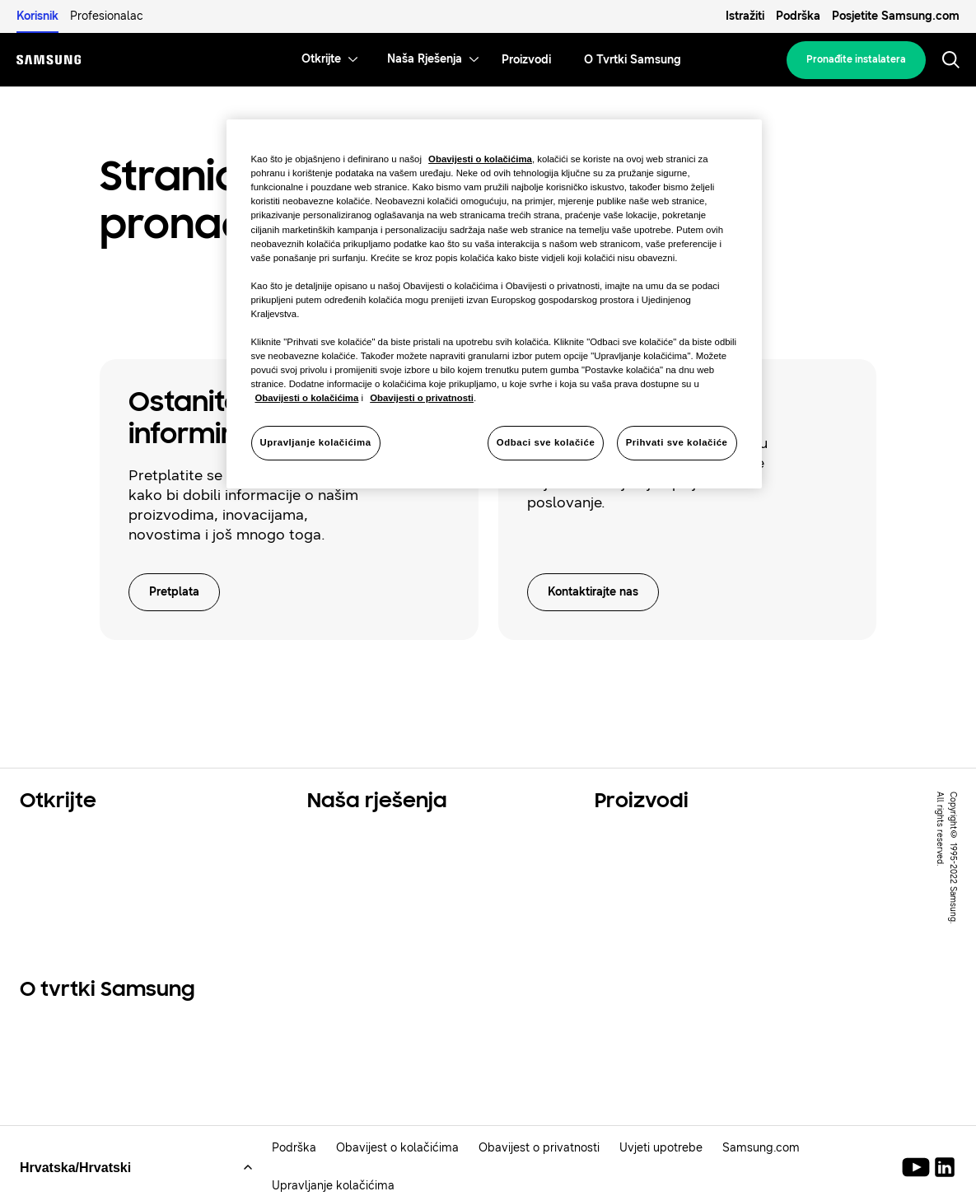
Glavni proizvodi (651, 838)
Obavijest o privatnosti (539, 1150)
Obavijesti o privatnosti (422, 398)
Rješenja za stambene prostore (126, 838)
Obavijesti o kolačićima (480, 159)
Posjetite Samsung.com (896, 16)
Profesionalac (106, 16)
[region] (494, 303)
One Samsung (67, 899)
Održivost (53, 879)
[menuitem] (321, 59)
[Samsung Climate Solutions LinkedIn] (944, 1169)
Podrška (798, 16)
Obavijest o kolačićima (397, 1150)
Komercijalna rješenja (93, 858)
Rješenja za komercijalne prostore (423, 858)
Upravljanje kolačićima (333, 1188)
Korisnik (37, 16)
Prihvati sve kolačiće (677, 442)
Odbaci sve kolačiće (546, 442)
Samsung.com (761, 1150)
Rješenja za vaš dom (377, 838)
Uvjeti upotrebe (661, 1150)
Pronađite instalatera (856, 59)
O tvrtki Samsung (80, 1028)
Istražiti (745, 16)
